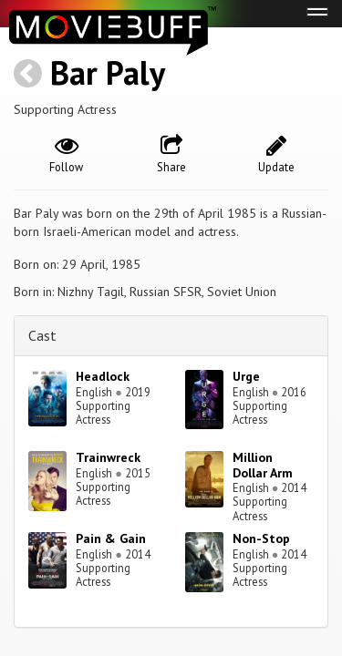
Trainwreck (108, 457)
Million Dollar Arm (263, 465)
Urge (246, 376)
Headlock (103, 376)
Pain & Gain (111, 538)
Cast (42, 335)
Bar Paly (107, 72)
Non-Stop (261, 538)
